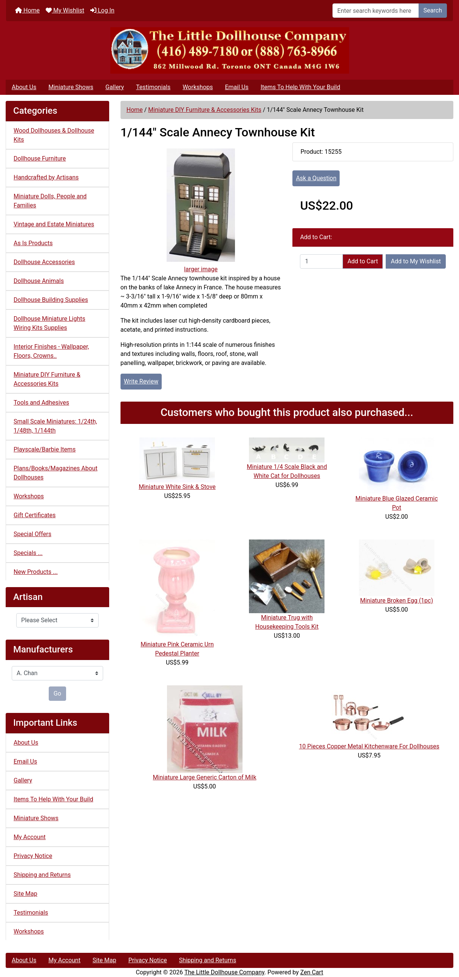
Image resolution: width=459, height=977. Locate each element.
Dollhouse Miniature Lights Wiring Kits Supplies (49, 323)
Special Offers (32, 534)
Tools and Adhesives (41, 402)
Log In (102, 10)
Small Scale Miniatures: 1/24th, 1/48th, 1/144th (55, 426)
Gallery (114, 87)
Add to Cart (363, 261)
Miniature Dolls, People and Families (50, 201)
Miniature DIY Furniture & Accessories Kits (204, 109)
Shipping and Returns (42, 874)
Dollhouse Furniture (40, 158)
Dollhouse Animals (39, 280)
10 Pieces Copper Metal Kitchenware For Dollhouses (369, 746)
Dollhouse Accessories (44, 262)
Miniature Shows (70, 87)
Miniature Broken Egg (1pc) (396, 600)
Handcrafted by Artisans (46, 177)
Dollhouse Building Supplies (51, 299)
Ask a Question (316, 178)
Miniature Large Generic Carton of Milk (205, 777)
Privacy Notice (33, 856)
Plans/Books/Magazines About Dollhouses (55, 473)
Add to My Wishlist (416, 261)
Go (57, 693)
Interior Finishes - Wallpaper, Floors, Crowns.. (51, 351)
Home (27, 10)
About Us (24, 87)
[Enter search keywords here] (375, 10)
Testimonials (153, 87)
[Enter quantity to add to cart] (321, 261)
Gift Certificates (35, 515)
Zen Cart (311, 972)
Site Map (25, 893)
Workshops (197, 87)
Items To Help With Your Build (300, 87)
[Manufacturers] (57, 673)
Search (432, 10)
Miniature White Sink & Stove (177, 486)
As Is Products (33, 243)
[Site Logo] (229, 50)
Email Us (236, 87)
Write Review (141, 381)
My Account (30, 837)
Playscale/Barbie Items (45, 449)
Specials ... (28, 553)
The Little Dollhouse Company (224, 972)
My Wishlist (65, 10)
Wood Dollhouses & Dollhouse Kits (54, 135)
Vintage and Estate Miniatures (54, 224)
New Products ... (36, 571)
